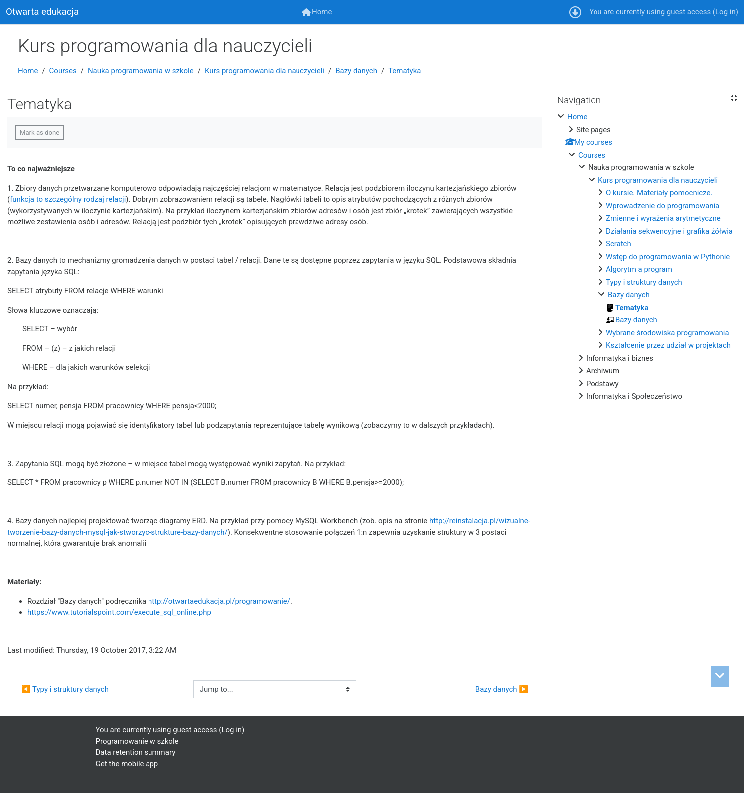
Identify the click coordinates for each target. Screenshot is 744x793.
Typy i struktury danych (644, 282)
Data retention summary (136, 752)
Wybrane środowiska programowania (667, 332)
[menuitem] (317, 12)
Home (28, 70)
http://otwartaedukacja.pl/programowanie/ (219, 601)
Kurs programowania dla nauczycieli (264, 70)
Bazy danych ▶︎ (501, 689)
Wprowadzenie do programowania (662, 205)
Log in (725, 11)
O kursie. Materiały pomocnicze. (659, 192)
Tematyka (404, 70)
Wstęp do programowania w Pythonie (668, 256)
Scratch (618, 243)
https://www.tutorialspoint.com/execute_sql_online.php (119, 612)
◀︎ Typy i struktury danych (65, 689)
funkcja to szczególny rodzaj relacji (68, 199)
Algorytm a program (639, 269)
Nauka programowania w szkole (141, 70)
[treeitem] (647, 256)
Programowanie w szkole (137, 741)
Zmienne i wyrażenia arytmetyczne (663, 218)
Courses (63, 70)
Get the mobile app (127, 763)
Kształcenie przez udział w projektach (668, 345)
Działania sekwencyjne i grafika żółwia (669, 231)
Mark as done (39, 132)
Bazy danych (356, 70)
